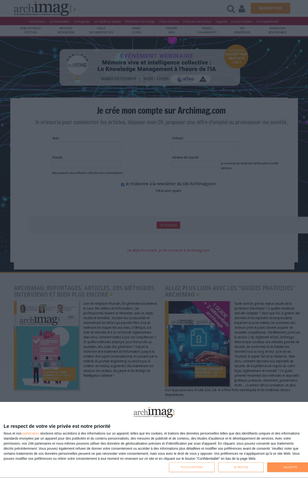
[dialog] (154, 440)
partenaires (31, 433)
